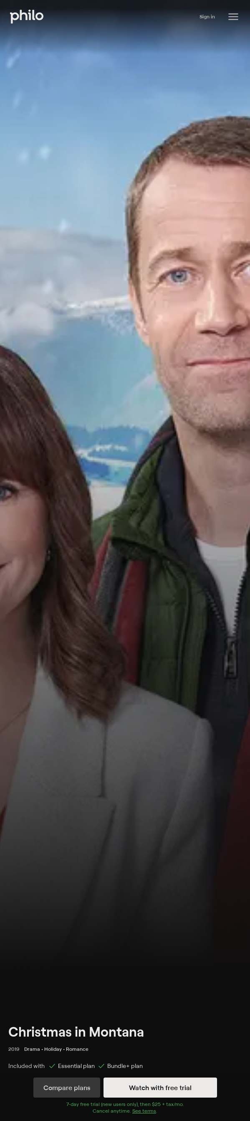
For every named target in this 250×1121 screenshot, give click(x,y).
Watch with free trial (160, 1087)
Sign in (207, 16)
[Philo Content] (233, 16)
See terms (144, 1111)
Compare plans (66, 1087)
